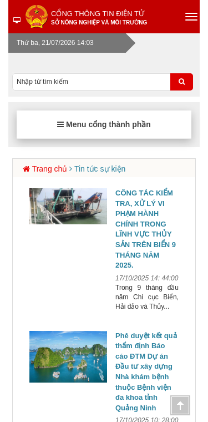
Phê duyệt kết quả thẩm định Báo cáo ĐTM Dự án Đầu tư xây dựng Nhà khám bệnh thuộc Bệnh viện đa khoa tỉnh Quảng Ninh (146, 371)
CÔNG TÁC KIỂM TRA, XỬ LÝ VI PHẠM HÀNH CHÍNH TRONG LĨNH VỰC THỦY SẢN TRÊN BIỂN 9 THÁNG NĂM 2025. (145, 229)
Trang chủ (50, 168)
